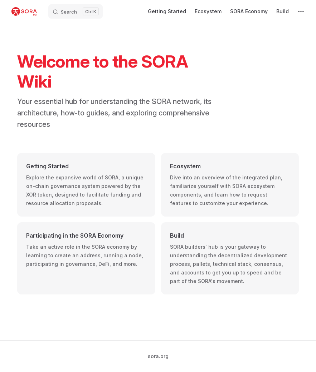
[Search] (75, 11)
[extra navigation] (301, 11)
